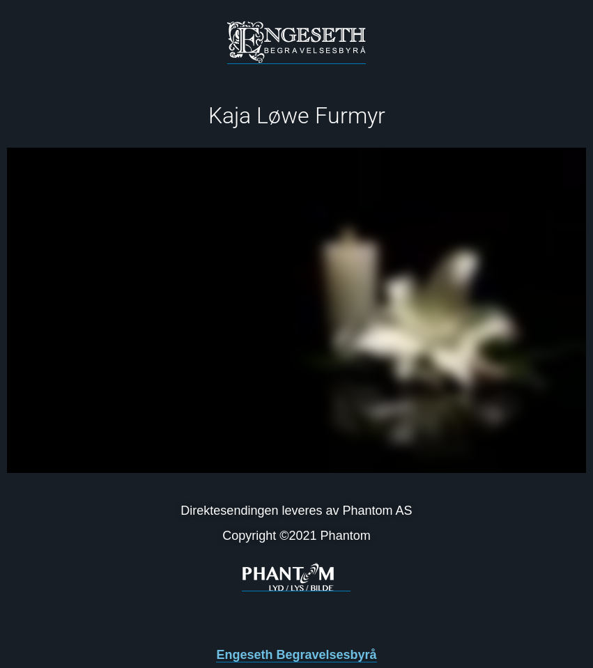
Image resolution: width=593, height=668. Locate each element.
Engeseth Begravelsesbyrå (296, 655)
